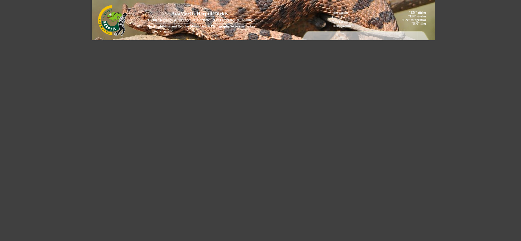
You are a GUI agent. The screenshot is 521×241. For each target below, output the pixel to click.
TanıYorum (340, 21)
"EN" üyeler (417, 16)
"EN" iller (418, 23)
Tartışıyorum (341, 26)
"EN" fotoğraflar (413, 20)
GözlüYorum (341, 17)
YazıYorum (340, 13)
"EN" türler (417, 12)
